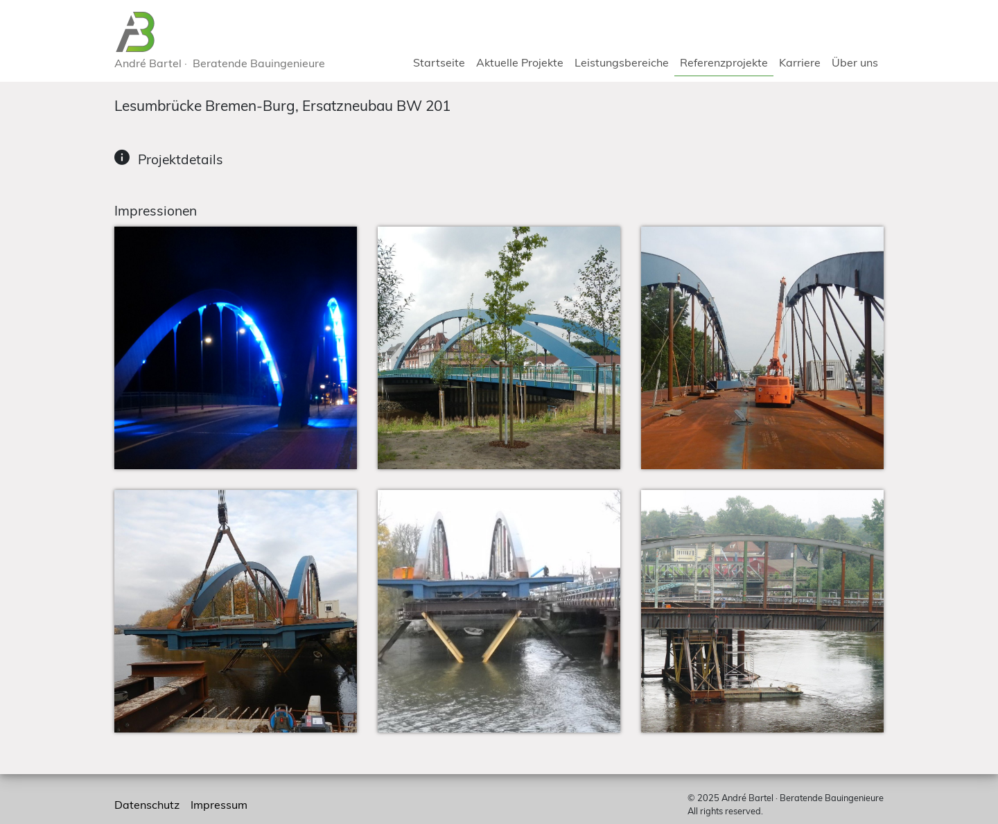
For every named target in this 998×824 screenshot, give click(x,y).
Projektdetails (178, 159)
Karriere (800, 62)
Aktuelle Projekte (519, 62)
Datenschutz (147, 805)
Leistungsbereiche (622, 62)
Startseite (439, 62)
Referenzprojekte (724, 62)
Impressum (219, 805)
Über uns (855, 62)
